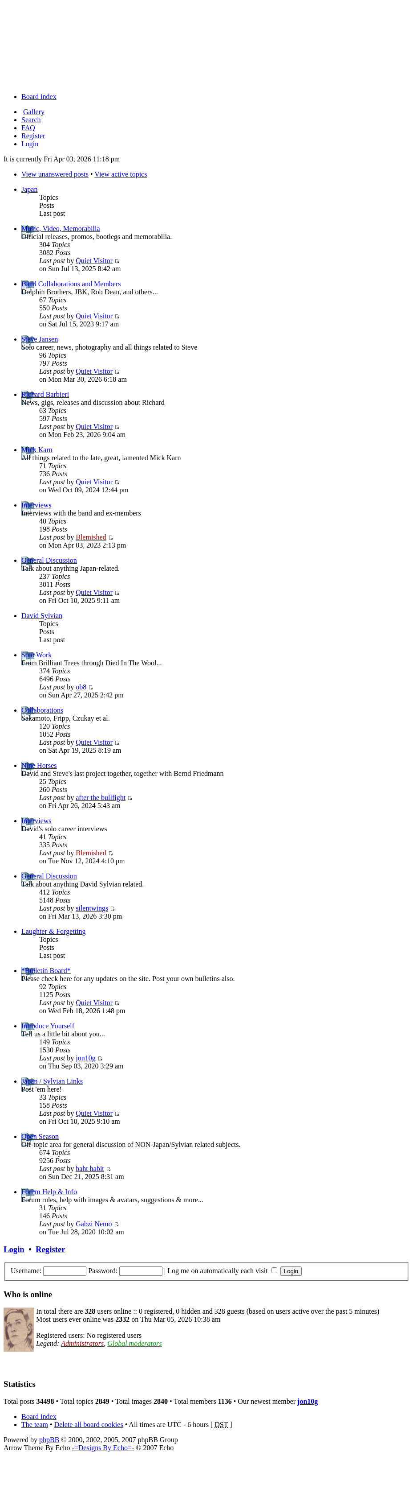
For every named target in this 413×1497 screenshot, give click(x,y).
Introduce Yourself (47, 1026)
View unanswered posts (55, 174)
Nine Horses (39, 765)
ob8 (81, 687)
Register (33, 136)
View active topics (120, 174)
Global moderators (134, 1343)
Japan (29, 189)
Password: (102, 1270)
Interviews (36, 505)
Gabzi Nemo (94, 1224)
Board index (39, 96)
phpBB (49, 1439)
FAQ (28, 128)
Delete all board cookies (88, 1424)
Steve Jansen (39, 339)
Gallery (34, 111)
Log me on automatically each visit (222, 1270)
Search (31, 120)
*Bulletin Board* (46, 970)
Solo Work (36, 655)
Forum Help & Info (49, 1192)
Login (29, 144)
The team (34, 1424)
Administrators (82, 1343)
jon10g (85, 1058)
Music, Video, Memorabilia (60, 228)
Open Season (40, 1136)
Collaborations (42, 710)
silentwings (92, 908)
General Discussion (49, 560)
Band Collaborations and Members (71, 284)
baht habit (90, 1168)
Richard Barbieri (45, 394)
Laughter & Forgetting (53, 931)
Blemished (91, 537)
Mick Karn (37, 450)
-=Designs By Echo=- (103, 1448)
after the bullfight (101, 797)
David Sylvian (41, 615)
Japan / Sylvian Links (52, 1081)
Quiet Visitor (94, 260)
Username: (26, 1270)
